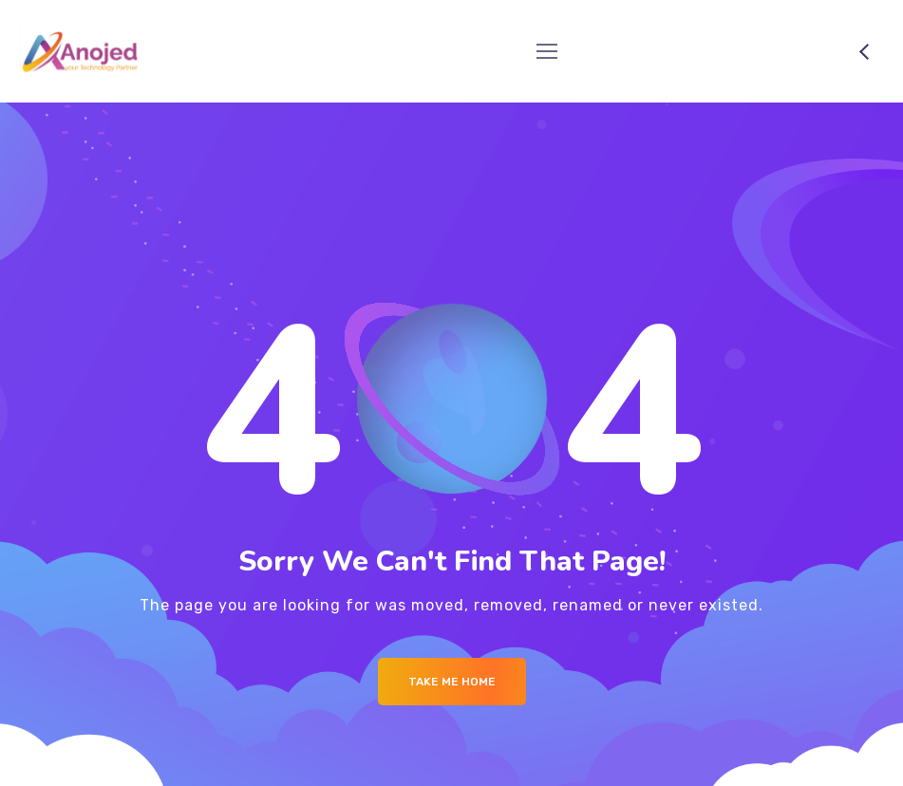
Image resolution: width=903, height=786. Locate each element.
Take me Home (452, 681)
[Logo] (80, 51)
